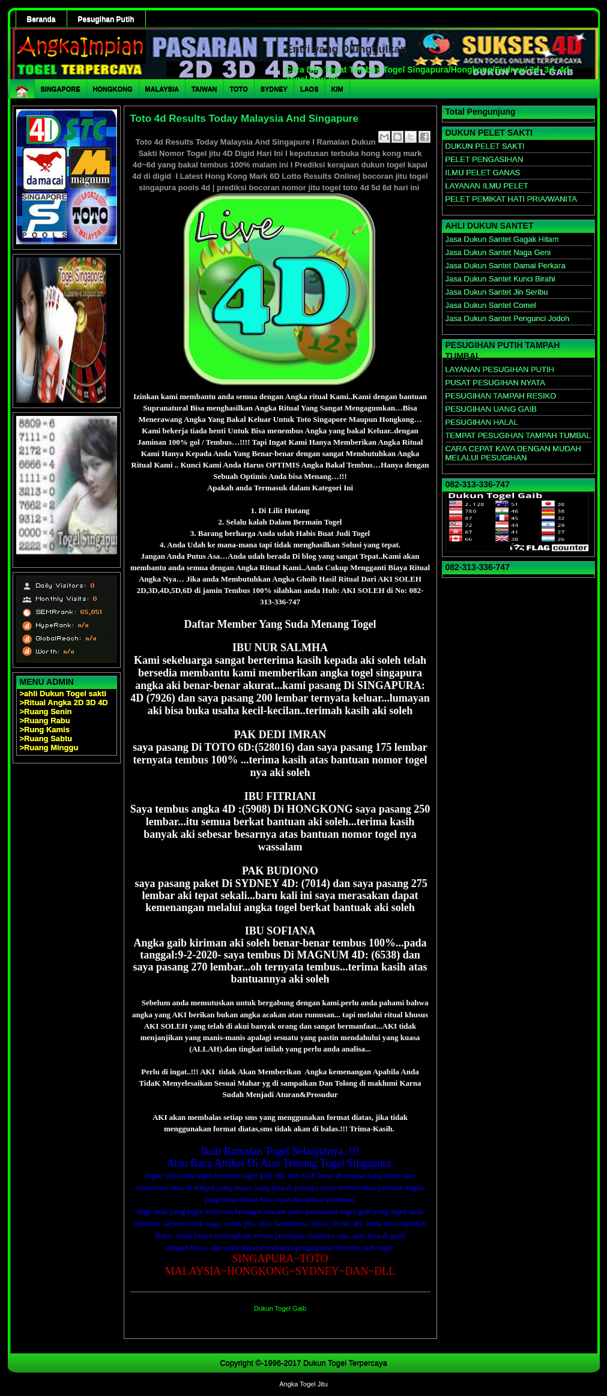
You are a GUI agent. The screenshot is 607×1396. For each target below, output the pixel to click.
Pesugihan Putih (106, 19)
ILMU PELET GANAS (483, 172)
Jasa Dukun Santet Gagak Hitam (502, 239)
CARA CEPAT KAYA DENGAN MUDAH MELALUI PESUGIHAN (513, 453)
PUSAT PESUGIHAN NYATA (495, 382)
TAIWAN (204, 88)
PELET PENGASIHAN (484, 159)
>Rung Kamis (45, 729)
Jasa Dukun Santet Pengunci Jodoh (507, 318)
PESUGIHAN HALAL (481, 422)
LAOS (309, 88)
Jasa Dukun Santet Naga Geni (498, 252)
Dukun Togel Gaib (280, 1308)
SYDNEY (274, 88)
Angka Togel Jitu (303, 1384)
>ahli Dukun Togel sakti (63, 693)
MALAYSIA (162, 88)
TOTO (239, 88)
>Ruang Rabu (45, 720)
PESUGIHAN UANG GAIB (491, 409)
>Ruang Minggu (49, 747)
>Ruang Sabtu (46, 738)
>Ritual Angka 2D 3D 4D (64, 702)
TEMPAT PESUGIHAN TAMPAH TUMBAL (518, 435)
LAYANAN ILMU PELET (486, 185)
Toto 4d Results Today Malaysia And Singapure (244, 118)
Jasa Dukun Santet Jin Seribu (496, 291)
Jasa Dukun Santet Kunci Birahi (500, 278)
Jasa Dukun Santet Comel (490, 305)
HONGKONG (113, 88)
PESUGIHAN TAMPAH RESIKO (501, 395)
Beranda (41, 19)
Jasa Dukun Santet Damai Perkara (505, 265)
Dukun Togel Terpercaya (345, 1362)
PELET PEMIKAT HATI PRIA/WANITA (511, 198)
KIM (337, 88)
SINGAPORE (60, 88)
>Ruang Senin (46, 711)
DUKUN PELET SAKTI (485, 146)
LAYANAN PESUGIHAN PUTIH (500, 369)
